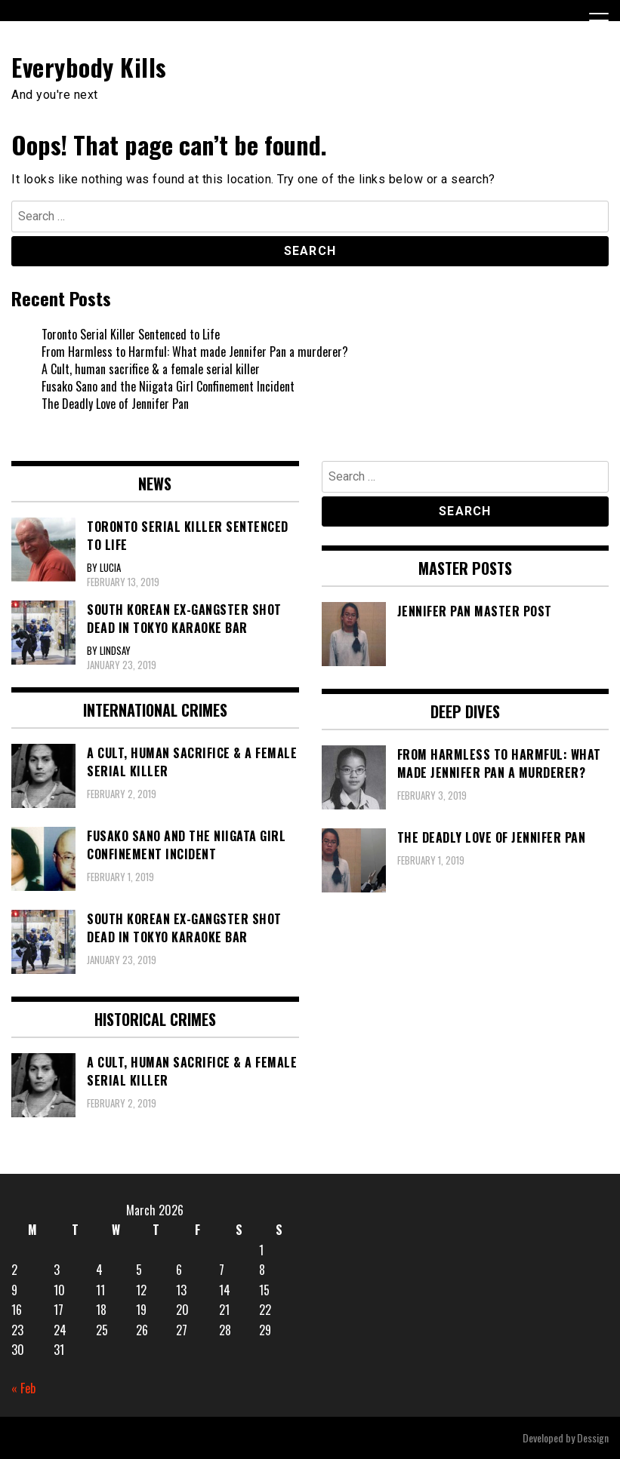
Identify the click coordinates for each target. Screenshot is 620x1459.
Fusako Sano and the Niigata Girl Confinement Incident (168, 386)
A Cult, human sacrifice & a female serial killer (151, 369)
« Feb (23, 1388)
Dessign (593, 1437)
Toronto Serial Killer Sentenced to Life (131, 334)
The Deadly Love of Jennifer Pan (115, 404)
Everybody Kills (89, 66)
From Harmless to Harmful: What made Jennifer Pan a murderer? (195, 351)
